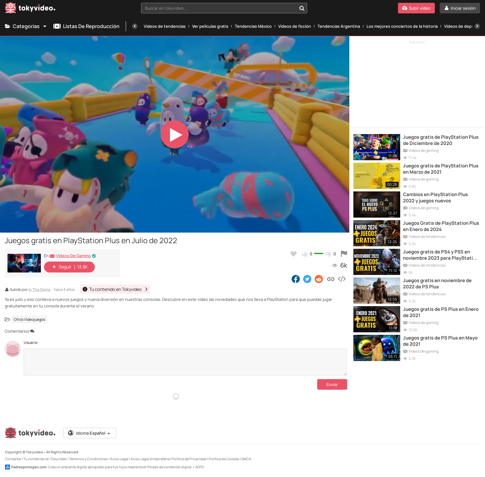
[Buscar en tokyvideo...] (302, 8)
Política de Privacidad (189, 458)
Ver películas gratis (210, 26)
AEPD (199, 467)
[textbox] (218, 8)
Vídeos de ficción (294, 26)
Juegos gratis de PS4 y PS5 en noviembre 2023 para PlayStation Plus (440, 255)
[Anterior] (135, 26)
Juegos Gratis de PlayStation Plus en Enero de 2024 (441, 226)
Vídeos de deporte (462, 26)
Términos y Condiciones (88, 458)
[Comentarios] (185, 362)
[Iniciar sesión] (460, 8)
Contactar (13, 458)
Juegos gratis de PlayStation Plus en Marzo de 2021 (440, 169)
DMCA (246, 458)
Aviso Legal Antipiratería (150, 458)
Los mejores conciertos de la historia (402, 26)
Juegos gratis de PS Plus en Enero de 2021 (440, 312)
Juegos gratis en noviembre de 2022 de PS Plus (437, 283)
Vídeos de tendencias (165, 26)
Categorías (26, 26)
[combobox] (224, 8)
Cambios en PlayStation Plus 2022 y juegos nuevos (435, 197)
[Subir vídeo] (416, 8)
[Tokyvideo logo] (30, 9)
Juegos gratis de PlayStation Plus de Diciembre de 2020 (440, 140)
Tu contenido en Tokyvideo (45, 458)
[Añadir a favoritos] (293, 253)
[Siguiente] (477, 26)
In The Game (39, 290)
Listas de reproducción (86, 26)
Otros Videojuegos (29, 319)
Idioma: (89, 433)
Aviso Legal (119, 458)
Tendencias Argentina (339, 26)
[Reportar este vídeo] (344, 253)
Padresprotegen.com (26, 467)
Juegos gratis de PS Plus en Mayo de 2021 (440, 341)
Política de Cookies (224, 458)
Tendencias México (253, 26)
